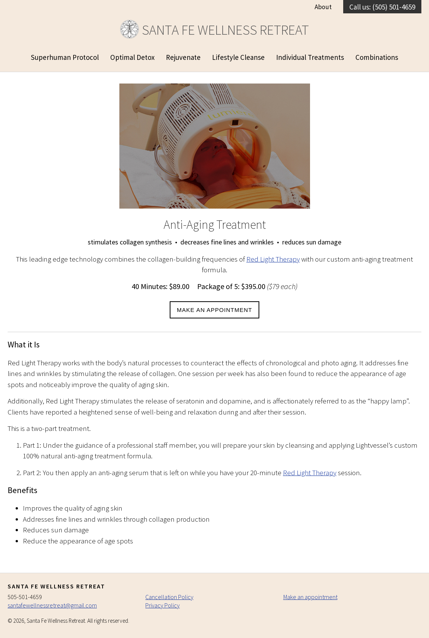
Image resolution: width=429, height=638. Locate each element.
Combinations (376, 57)
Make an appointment (310, 597)
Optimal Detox (132, 57)
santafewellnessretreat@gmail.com (52, 605)
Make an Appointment (214, 310)
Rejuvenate (183, 57)
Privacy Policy (162, 605)
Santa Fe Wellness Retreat (214, 30)
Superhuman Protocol (65, 57)
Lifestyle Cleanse (238, 57)
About (323, 7)
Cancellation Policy (169, 597)
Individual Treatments (310, 57)
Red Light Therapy (273, 259)
